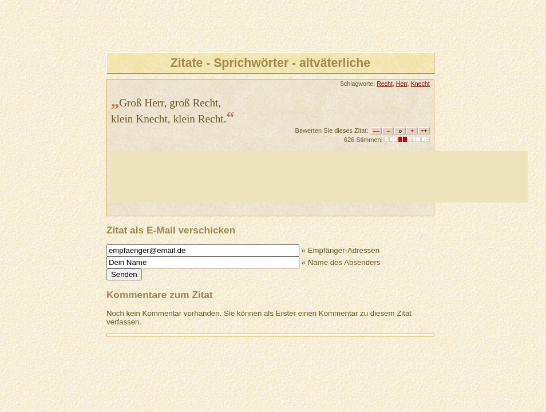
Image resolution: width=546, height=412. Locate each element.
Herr (401, 83)
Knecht (420, 83)
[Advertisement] (319, 177)
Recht (385, 83)
